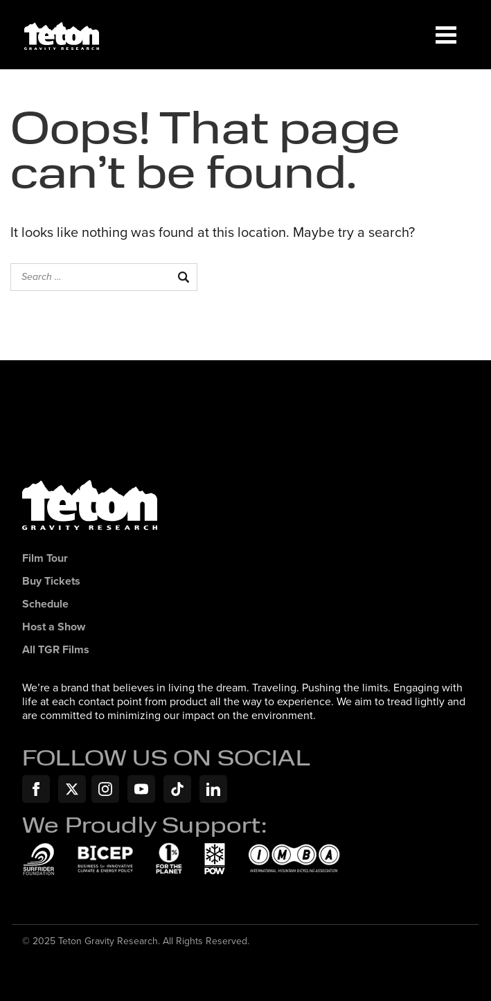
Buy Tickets (51, 581)
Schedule (45, 604)
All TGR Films (55, 650)
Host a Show (53, 627)
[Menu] (446, 34)
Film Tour (45, 559)
